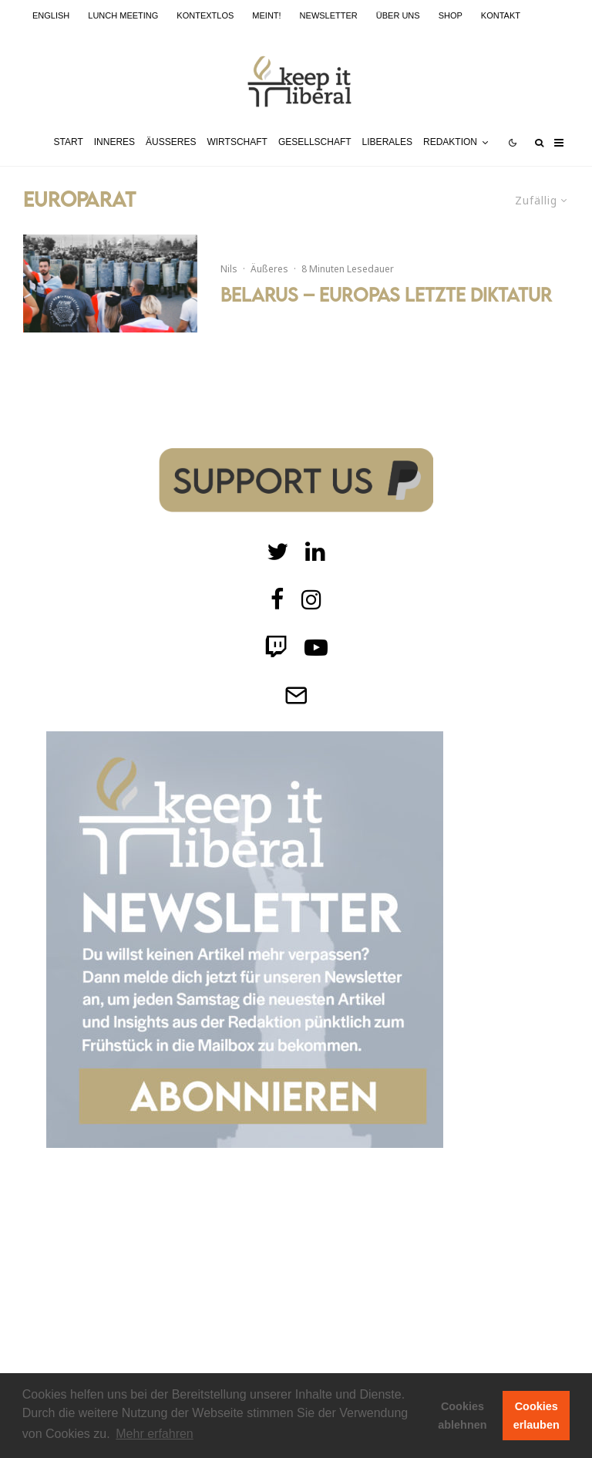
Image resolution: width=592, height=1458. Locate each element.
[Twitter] (277, 551)
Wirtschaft (237, 142)
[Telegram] (296, 695)
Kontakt (500, 15)
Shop (450, 15)
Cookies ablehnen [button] (462, 1415)
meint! (266, 15)
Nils (228, 268)
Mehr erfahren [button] (154, 1433)
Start (68, 142)
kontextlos (205, 15)
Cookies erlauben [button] (536, 1415)
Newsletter (329, 15)
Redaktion (450, 142)
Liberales (387, 142)
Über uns (398, 15)
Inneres (114, 142)
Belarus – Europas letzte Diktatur (386, 295)
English (50, 15)
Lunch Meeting (123, 15)
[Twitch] (315, 551)
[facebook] (277, 599)
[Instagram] (311, 599)
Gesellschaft (315, 142)
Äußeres (171, 142)
